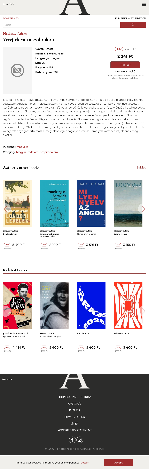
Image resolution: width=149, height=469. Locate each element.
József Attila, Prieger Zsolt (17, 333)
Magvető (22, 147)
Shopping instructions (74, 397)
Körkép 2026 (85, 333)
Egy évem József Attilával (15, 336)
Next (143, 208)
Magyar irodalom (27, 152)
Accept (118, 462)
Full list (141, 167)
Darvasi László (48, 333)
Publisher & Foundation (130, 18)
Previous (5, 208)
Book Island (10, 18)
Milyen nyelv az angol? (88, 234)
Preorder (125, 65)
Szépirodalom (49, 152)
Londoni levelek (11, 234)
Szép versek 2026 (123, 333)
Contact (74, 403)
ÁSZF (74, 423)
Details (84, 462)
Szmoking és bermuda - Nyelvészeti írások (52, 235)
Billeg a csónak (122, 234)
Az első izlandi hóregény (52, 336)
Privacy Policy (74, 417)
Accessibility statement (74, 430)
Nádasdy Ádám (15, 33)
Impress (74, 410)
